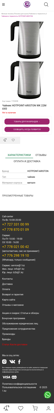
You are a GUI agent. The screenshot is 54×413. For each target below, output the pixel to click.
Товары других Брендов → (27, 121)
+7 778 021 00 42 (15, 247)
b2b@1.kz (18, 272)
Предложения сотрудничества (18, 328)
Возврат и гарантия (12, 294)
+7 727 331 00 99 (15, 224)
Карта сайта (8, 299)
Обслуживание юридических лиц (20, 323)
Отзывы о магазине (13, 305)
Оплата (6, 289)
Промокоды (8, 334)
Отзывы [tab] (40, 155)
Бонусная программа (13, 318)
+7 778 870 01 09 (15, 230)
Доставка (7, 284)
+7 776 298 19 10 (15, 255)
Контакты (7, 278)
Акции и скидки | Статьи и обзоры (20, 313)
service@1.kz (18, 265)
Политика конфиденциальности (19, 383)
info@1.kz (19, 269)
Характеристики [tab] (19, 155)
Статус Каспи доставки (14, 344)
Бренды (6, 339)
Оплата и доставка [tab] (27, 161)
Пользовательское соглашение (19, 387)
